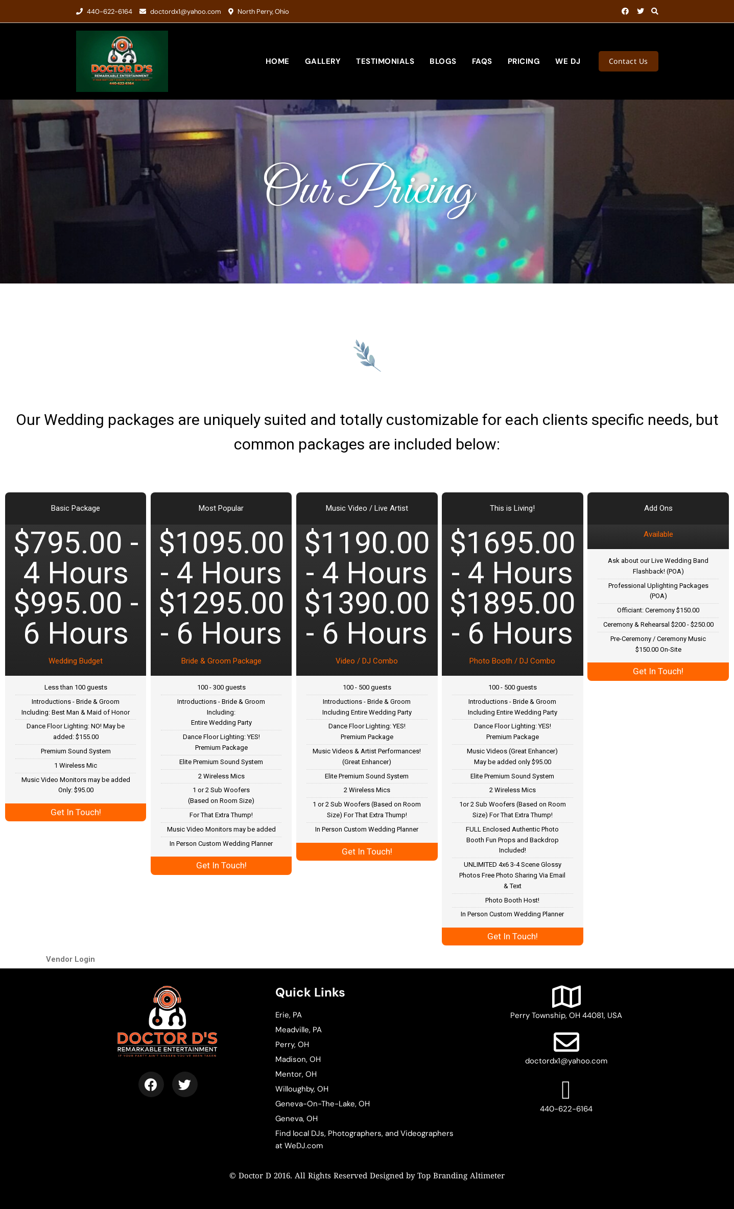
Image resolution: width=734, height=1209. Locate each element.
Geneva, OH (296, 1118)
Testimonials (385, 61)
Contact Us (628, 61)
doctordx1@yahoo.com (180, 11)
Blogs (443, 61)
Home (278, 61)
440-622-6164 (104, 11)
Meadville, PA (298, 1030)
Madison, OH (298, 1059)
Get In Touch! (76, 812)
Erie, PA (288, 1015)
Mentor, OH (296, 1074)
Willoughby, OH (301, 1089)
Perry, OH (292, 1044)
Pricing (524, 61)
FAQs (482, 61)
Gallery (323, 61)
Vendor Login (70, 959)
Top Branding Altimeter (461, 1176)
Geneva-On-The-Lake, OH (322, 1104)
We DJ (568, 61)
